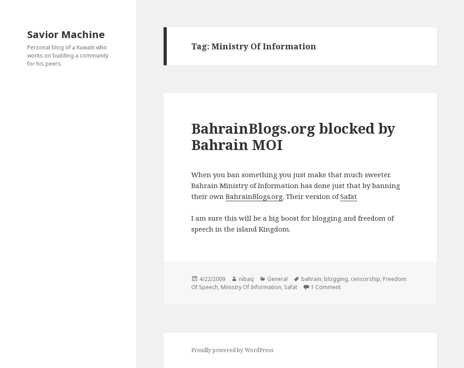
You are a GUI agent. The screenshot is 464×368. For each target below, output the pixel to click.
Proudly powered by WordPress (232, 350)
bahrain (311, 279)
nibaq (246, 279)
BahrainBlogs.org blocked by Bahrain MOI (293, 136)
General (277, 279)
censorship (365, 279)
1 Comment (326, 287)
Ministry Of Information (251, 287)
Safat (348, 196)
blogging (336, 279)
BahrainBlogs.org (254, 196)
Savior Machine (66, 34)
